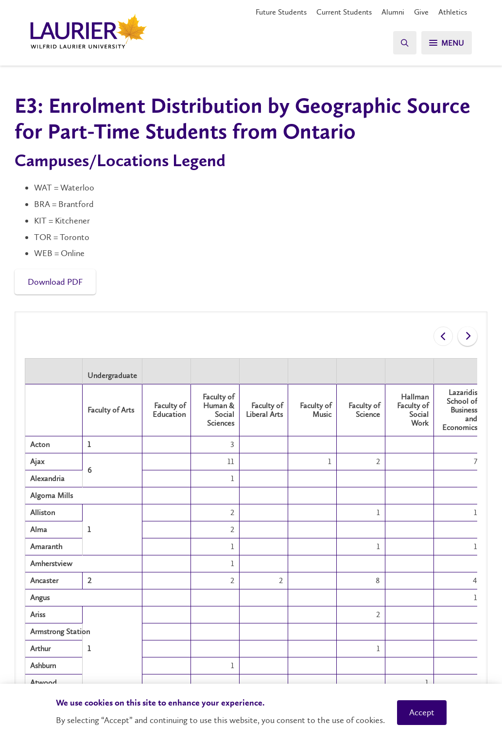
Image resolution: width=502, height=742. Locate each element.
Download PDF (55, 281)
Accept (421, 712)
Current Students (344, 12)
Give (421, 12)
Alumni (392, 12)
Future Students (281, 12)
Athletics (452, 12)
